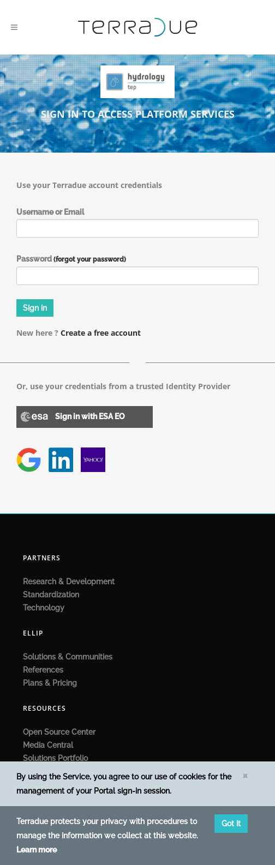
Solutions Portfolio (55, 758)
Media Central (48, 745)
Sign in (35, 308)
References (43, 670)
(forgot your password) (89, 259)
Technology (43, 607)
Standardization (51, 594)
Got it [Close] (231, 823)
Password (71, 259)
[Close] (245, 775)
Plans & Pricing (50, 683)
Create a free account (101, 333)
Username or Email (50, 212)
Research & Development (69, 581)
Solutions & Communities (67, 656)
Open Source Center (59, 732)
